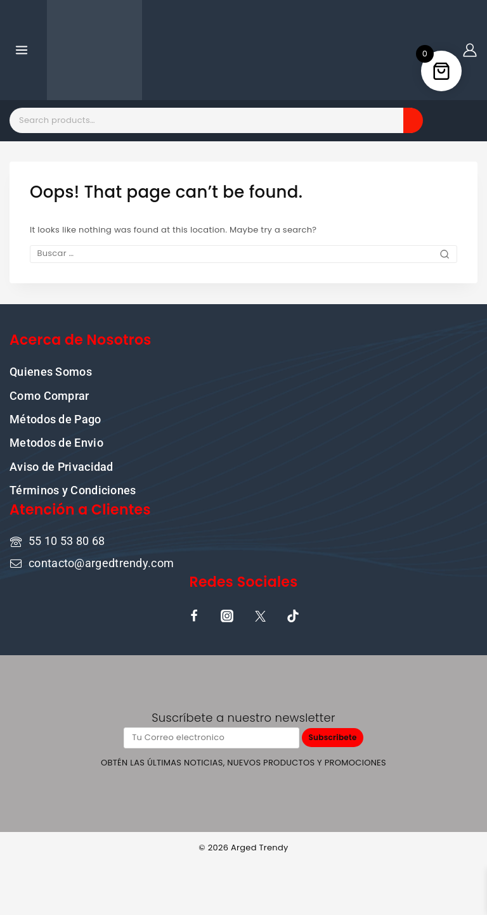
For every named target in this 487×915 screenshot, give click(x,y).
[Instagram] (227, 615)
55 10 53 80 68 (67, 540)
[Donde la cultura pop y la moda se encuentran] (94, 50)
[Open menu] (22, 49)
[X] (260, 615)
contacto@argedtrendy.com (101, 561)
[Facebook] (194, 615)
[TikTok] (293, 615)
